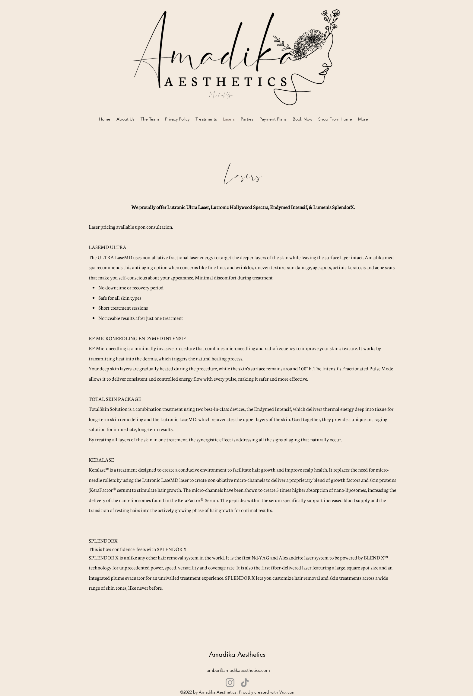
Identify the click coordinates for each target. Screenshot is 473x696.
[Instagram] (230, 682)
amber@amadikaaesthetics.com (238, 670)
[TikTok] (245, 682)
